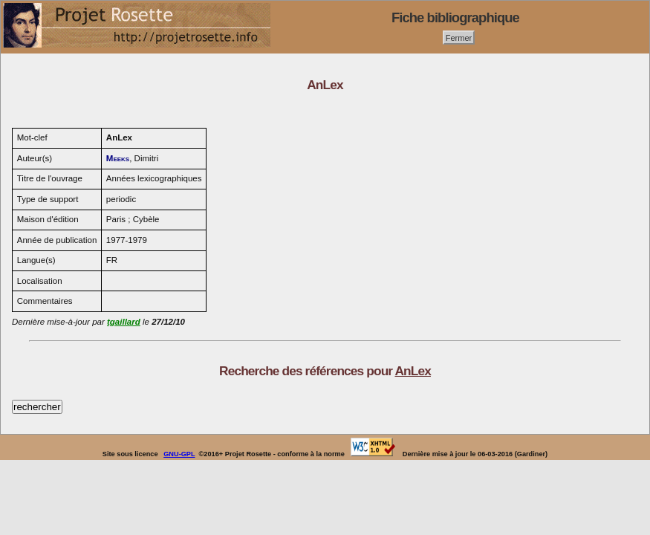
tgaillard (123, 321)
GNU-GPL (179, 454)
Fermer (459, 37)
